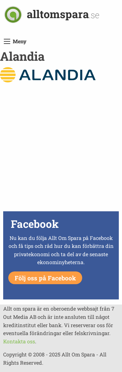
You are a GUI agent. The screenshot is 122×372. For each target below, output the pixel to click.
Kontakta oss (19, 341)
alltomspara (63, 14)
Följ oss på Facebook (45, 278)
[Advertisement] (61, 148)
